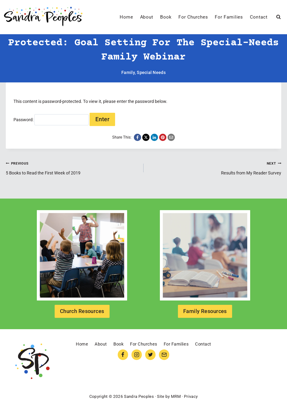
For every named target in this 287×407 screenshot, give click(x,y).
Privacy (191, 396)
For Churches (193, 17)
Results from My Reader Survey (214, 167)
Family (128, 72)
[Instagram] (136, 354)
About (146, 17)
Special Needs (151, 72)
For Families (229, 17)
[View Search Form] (278, 17)
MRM (176, 396)
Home (126, 17)
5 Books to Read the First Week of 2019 (72, 167)
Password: (51, 119)
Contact (258, 17)
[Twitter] (150, 354)
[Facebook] (123, 354)
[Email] (164, 354)
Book (166, 17)
